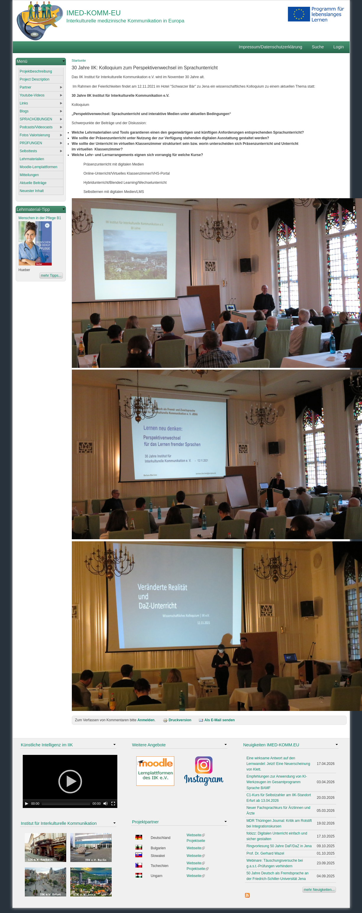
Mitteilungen (29, 175)
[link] (41, 61)
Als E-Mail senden (217, 720)
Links (24, 103)
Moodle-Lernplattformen (38, 167)
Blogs (24, 111)
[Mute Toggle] (105, 803)
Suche (318, 47)
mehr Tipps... (51, 275)
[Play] (26, 803)
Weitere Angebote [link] (149, 744)
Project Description (35, 79)
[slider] (66, 803)
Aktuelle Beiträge (33, 183)
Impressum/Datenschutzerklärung (270, 47)
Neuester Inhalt (32, 191)
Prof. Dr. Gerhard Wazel (265, 853)
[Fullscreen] (113, 803)
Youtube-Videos (32, 95)
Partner (25, 87)
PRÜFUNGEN (31, 143)
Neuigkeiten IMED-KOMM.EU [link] (271, 744)
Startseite (79, 60)
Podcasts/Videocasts (36, 127)
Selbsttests (28, 151)
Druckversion (177, 720)
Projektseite (196, 841)
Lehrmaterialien (32, 159)
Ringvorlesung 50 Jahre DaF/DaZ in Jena (279, 846)
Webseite (196, 835)
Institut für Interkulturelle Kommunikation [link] (59, 823)
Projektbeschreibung (36, 71)
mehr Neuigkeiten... (319, 890)
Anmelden (146, 720)
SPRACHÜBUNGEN (36, 119)
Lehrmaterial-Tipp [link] (33, 209)
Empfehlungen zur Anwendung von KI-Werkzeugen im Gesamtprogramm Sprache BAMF (276, 782)
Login (338, 47)
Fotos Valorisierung (35, 135)
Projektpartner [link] (145, 821)
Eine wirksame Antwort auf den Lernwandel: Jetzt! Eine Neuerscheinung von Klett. (278, 763)
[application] (70, 781)
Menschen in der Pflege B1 (40, 218)
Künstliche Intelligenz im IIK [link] (47, 744)
